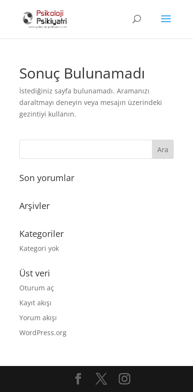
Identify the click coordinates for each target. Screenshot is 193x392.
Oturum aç (36, 287)
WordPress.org (43, 332)
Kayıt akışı (35, 302)
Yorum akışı (38, 317)
